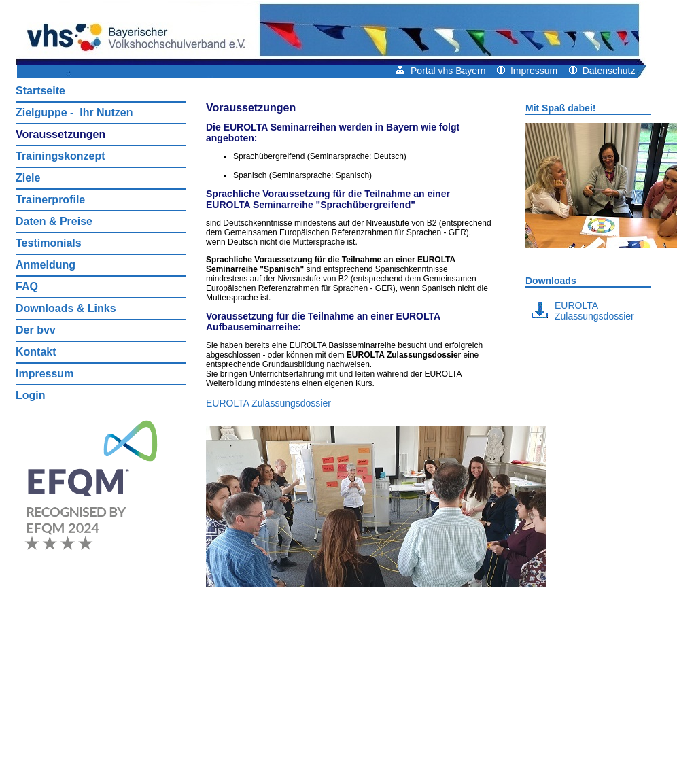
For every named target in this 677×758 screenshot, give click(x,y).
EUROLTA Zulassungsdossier (268, 403)
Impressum (527, 70)
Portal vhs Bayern (440, 70)
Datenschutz (602, 70)
